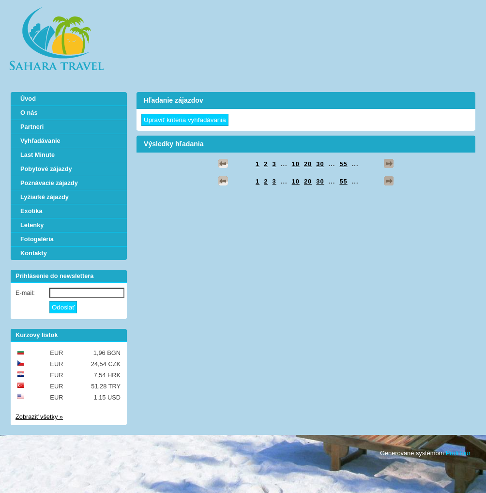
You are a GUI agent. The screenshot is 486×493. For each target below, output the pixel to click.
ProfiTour (458, 453)
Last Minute (37, 154)
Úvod (28, 98)
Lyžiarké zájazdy (44, 196)
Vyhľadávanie (40, 140)
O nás (29, 112)
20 (308, 164)
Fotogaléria (37, 239)
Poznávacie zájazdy (49, 182)
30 (320, 164)
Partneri (32, 126)
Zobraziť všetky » (39, 416)
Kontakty (33, 253)
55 (343, 164)
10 (296, 164)
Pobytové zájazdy (46, 168)
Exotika (31, 211)
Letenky (32, 225)
